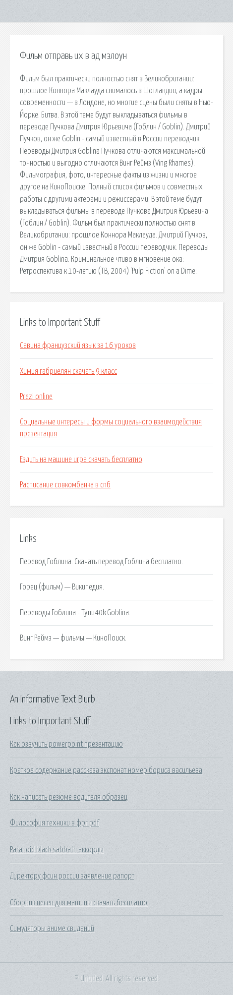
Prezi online (36, 397)
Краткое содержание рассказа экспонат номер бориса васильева (106, 770)
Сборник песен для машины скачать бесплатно (78, 903)
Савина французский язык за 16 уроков (78, 346)
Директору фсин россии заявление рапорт (72, 876)
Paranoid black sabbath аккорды (57, 850)
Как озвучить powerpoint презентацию (66, 744)
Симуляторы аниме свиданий (52, 929)
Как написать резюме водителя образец (68, 797)
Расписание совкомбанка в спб (65, 485)
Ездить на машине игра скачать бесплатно (81, 460)
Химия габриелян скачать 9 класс (68, 371)
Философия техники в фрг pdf (54, 823)
